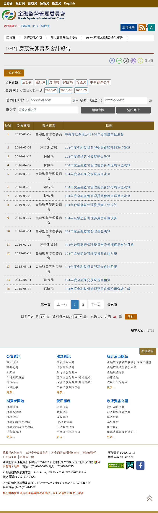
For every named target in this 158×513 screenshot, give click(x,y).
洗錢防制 (45, 26)
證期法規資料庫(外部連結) (74, 375)
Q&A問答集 (64, 420)
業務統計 (113, 420)
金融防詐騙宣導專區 (19, 425)
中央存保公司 (100, 82)
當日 (25, 90)
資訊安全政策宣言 (37, 451)
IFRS (35, 26)
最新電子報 (27, 455)
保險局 (48, 3)
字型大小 (151, 27)
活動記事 (12, 385)
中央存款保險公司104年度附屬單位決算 (94, 134)
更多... (10, 390)
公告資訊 (13, 355)
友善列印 (133, 61)
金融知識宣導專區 (18, 420)
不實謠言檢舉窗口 (68, 430)
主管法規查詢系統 (68, 385)
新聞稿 (10, 370)
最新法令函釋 (65, 360)
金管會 (9, 3)
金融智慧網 (13, 410)
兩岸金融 (113, 375)
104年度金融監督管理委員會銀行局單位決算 (97, 186)
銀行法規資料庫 (67, 370)
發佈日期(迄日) (91, 100)
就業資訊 (63, 410)
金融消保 (12, 405)
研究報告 (113, 425)
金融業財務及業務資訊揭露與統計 (129, 360)
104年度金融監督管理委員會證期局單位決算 (97, 147)
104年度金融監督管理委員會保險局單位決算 (97, 165)
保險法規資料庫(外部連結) (74, 380)
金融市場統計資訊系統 (122, 365)
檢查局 (62, 3)
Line (119, 61)
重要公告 (12, 365)
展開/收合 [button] (147, 350)
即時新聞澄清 (15, 375)
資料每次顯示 (63, 315)
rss (142, 27)
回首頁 (11, 37)
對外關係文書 (116, 405)
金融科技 (25, 26)
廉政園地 (63, 415)
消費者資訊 (13, 430)
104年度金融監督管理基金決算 (87, 230)
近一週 (36, 90)
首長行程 (12, 380)
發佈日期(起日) (17, 100)
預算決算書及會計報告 (122, 430)
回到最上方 (149, 498)
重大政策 (12, 360)
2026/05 (51, 90)
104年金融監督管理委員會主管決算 (91, 204)
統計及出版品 (117, 355)
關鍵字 (11, 109)
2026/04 (66, 90)
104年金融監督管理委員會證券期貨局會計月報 (99, 243)
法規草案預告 (65, 365)
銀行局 (22, 3)
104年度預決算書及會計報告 (111, 37)
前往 (131, 315)
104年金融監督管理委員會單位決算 (91, 217)
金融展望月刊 (116, 370)
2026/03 (81, 90)
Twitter (126, 61)
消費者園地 (15, 399)
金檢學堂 (12, 415)
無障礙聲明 (90, 451)
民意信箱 (63, 405)
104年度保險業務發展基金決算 (87, 156)
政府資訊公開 (36, 37)
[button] (14, 72)
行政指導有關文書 (119, 410)
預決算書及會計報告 (69, 37)
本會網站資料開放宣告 (65, 451)
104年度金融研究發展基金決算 (87, 173)
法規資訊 (64, 355)
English (75, 3)
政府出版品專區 (117, 380)
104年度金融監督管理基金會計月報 (91, 265)
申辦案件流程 (65, 425)
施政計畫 (113, 415)
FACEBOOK (112, 61)
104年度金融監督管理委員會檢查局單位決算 (97, 195)
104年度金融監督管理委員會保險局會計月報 (97, 287)
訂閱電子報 (10, 455)
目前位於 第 (30, 315)
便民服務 (64, 399)
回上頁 (149, 60)
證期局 (35, 3)
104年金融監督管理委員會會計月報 (91, 252)
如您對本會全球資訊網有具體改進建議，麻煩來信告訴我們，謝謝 (43, 491)
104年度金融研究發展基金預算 (87, 279)
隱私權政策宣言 (12, 451)
